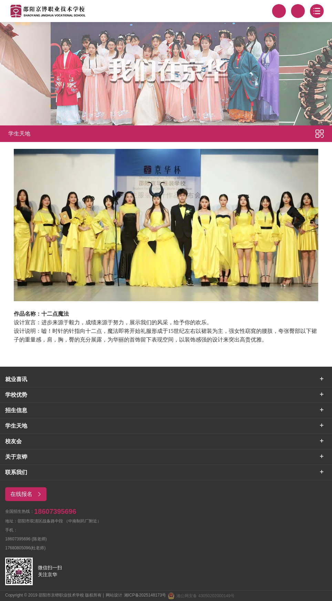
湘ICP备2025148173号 (145, 595)
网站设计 (114, 595)
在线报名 (28, 494)
